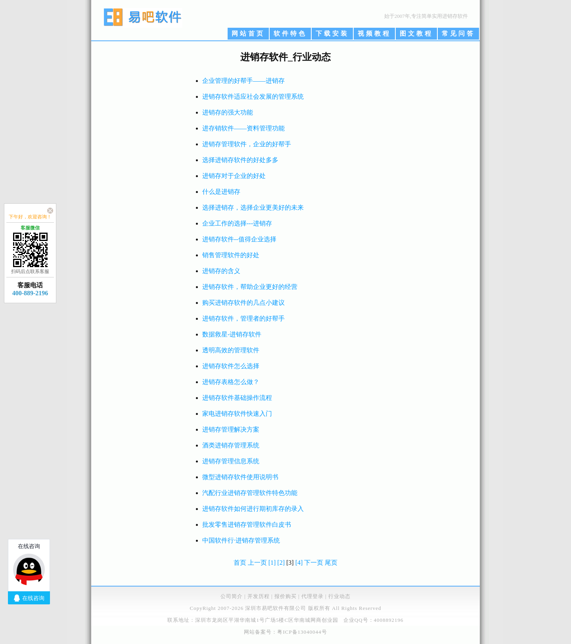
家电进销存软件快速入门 (237, 413)
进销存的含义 (221, 271)
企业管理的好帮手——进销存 (243, 80)
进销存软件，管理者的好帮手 (243, 318)
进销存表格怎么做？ (230, 381)
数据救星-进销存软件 (231, 334)
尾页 (331, 562)
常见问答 (458, 33)
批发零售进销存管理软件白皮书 (246, 524)
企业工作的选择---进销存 (237, 223)
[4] (299, 562)
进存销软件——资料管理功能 (243, 128)
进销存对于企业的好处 (234, 175)
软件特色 (290, 33)
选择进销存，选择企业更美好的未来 (253, 207)
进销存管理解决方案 (230, 429)
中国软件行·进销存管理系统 (241, 540)
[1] (272, 562)
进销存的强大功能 (227, 112)
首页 (240, 562)
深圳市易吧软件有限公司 (275, 608)
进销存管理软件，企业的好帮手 (246, 144)
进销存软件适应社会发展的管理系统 (253, 96)
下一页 (313, 562)
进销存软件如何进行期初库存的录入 (253, 508)
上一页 (257, 562)
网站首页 (248, 33)
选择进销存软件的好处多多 (240, 160)
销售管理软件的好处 (230, 255)
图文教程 (416, 33)
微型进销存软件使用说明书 (240, 477)
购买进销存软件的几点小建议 (243, 302)
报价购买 (285, 596)
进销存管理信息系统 (230, 461)
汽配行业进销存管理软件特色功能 (249, 492)
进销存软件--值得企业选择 (239, 239)
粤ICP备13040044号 (302, 632)
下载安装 (332, 33)
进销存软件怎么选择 (230, 366)
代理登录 (312, 596)
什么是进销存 (221, 191)
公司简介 (231, 596)
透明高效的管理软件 (230, 350)
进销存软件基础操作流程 (237, 397)
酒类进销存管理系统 (230, 445)
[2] (281, 562)
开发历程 (258, 596)
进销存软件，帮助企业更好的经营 (249, 286)
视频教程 (374, 33)
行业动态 (339, 596)
